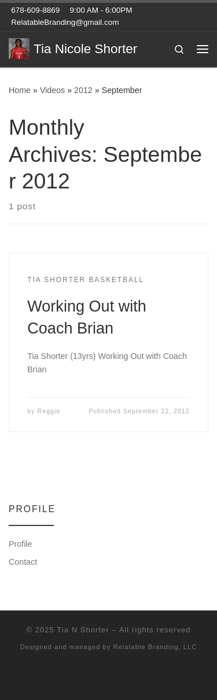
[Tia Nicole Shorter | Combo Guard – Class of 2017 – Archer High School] (19, 47)
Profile (20, 544)
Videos (52, 90)
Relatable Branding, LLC (155, 646)
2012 (83, 90)
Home (20, 90)
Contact (23, 561)
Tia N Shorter (83, 629)
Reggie (49, 411)
